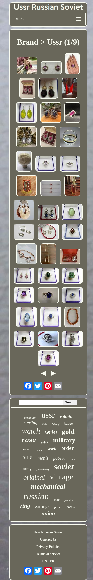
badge (68, 423)
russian (36, 496)
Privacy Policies (48, 547)
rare (27, 456)
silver (27, 449)
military (64, 440)
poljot (44, 442)
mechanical (48, 486)
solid (73, 459)
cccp (55, 423)
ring (25, 506)
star (57, 499)
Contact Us (48, 539)
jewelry (68, 500)
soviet (63, 466)
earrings (42, 506)
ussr (48, 414)
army (27, 468)
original (34, 477)
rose (28, 440)
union (48, 513)
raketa (66, 416)
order (67, 448)
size (44, 423)
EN (44, 561)
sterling (30, 423)
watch (31, 431)
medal (39, 449)
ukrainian (30, 417)
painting (42, 469)
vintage (61, 476)
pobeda (59, 458)
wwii (52, 448)
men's (43, 458)
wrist (51, 432)
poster (58, 507)
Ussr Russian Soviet (48, 532)
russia (71, 507)
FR (52, 561)
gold (68, 431)
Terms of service (48, 554)
